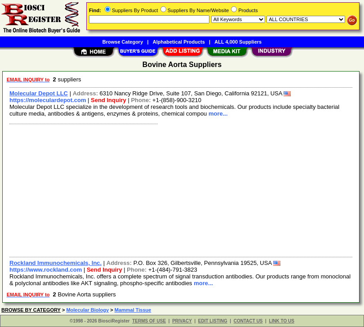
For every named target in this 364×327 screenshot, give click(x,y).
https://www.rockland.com (45, 269)
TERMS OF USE (149, 320)
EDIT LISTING (212, 320)
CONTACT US (248, 320)
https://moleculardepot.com (47, 100)
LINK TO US (281, 320)
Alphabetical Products (179, 42)
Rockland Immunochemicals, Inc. (55, 263)
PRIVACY (182, 320)
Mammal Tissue (133, 310)
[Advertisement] (179, 189)
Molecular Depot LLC (38, 93)
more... (218, 113)
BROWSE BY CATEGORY (31, 310)
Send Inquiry (108, 100)
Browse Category (122, 42)
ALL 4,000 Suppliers (238, 42)
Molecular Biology (87, 310)
